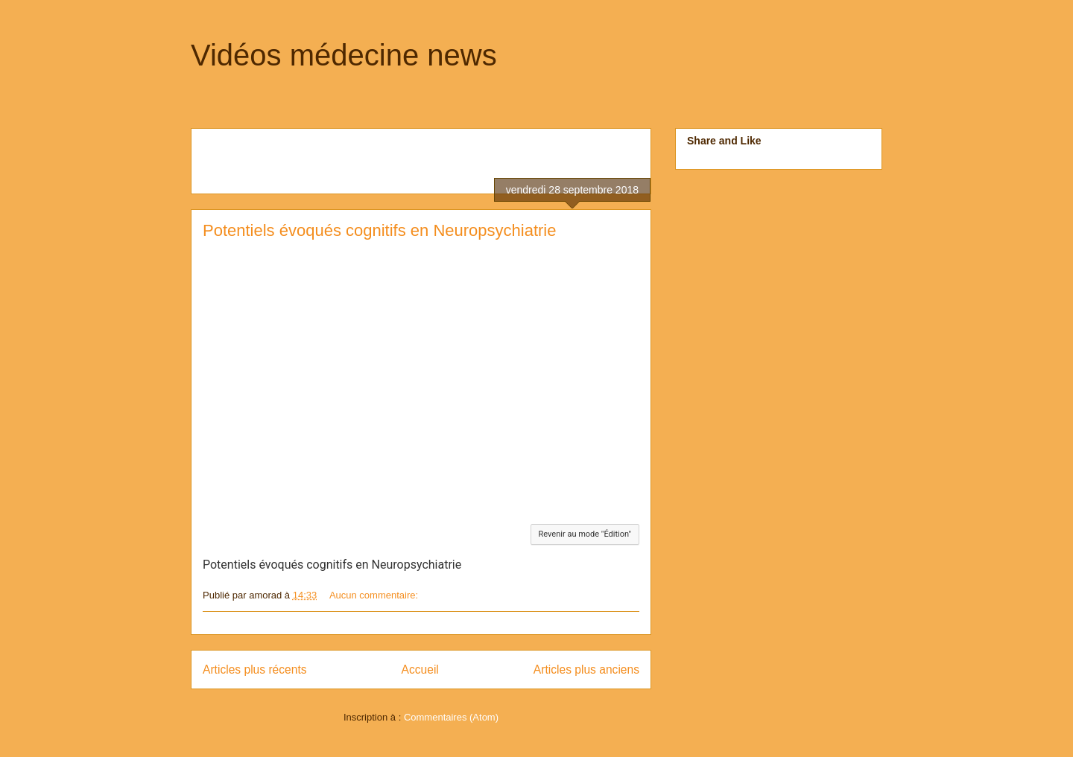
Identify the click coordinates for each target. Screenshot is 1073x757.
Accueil (420, 669)
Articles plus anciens (586, 669)
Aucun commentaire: (375, 595)
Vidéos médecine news (344, 55)
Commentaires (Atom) (451, 717)
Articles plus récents (255, 669)
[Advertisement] (377, 156)
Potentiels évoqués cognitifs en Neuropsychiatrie (380, 230)
